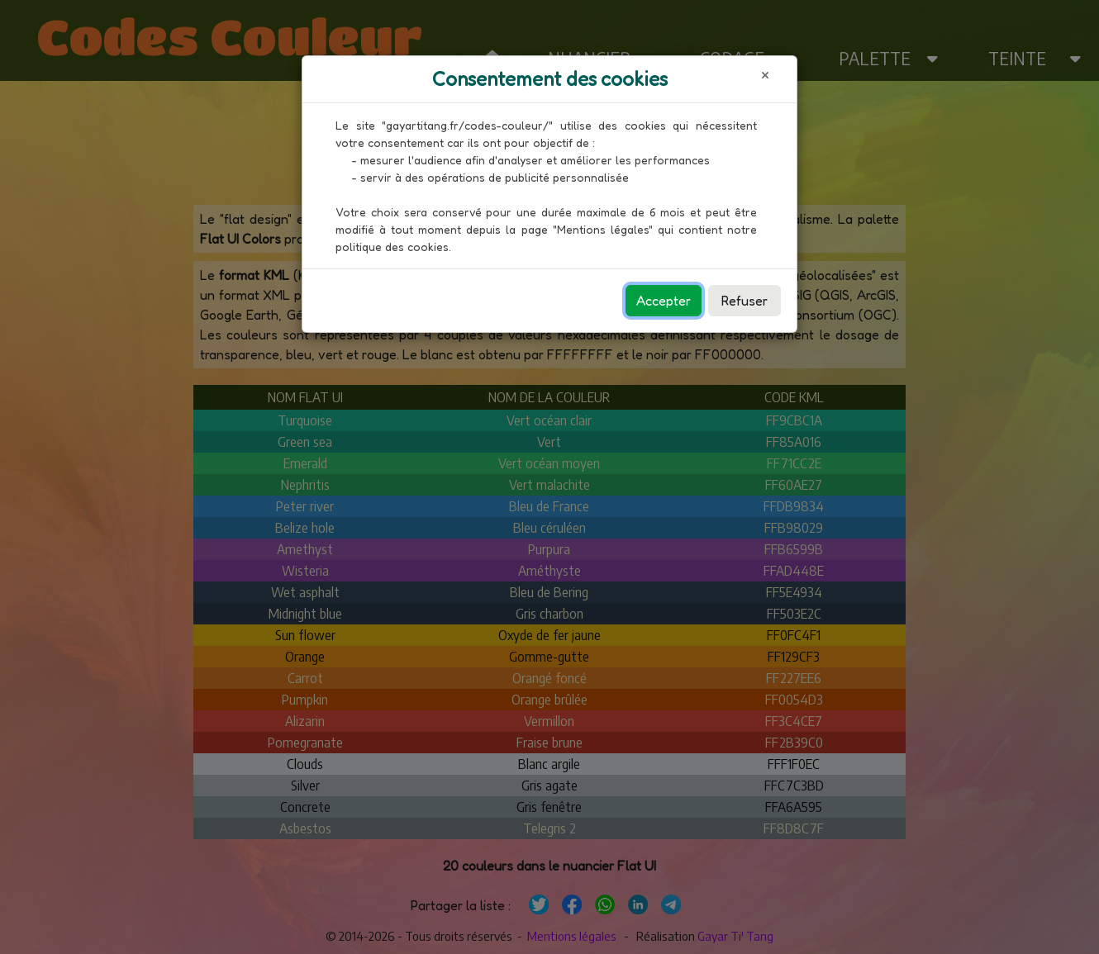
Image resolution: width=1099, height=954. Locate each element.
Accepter (663, 300)
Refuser (744, 300)
